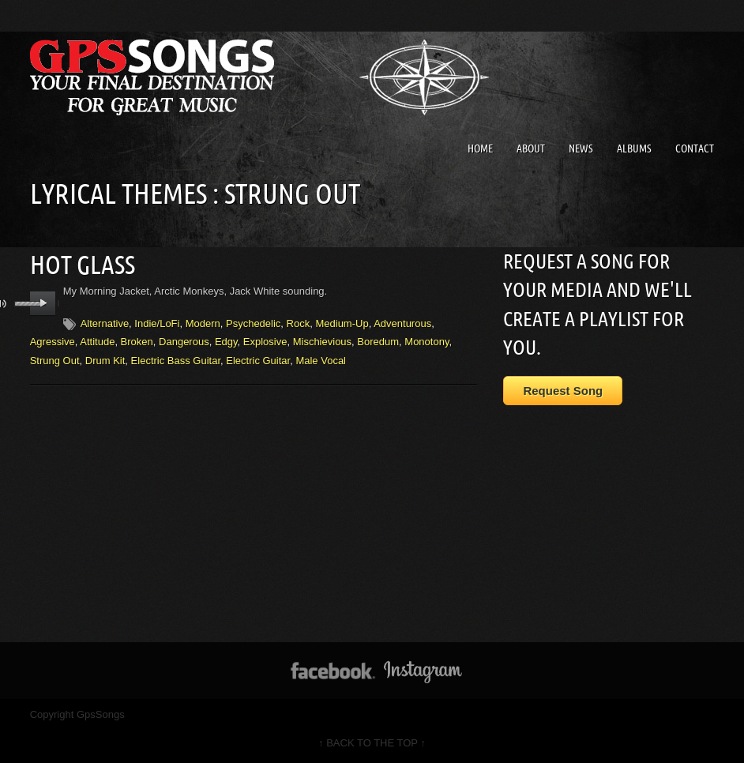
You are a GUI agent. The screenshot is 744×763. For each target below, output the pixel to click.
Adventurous (402, 323)
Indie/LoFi (156, 323)
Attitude (97, 342)
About (531, 148)
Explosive (265, 342)
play (43, 303)
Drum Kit (105, 360)
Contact (694, 148)
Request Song (563, 390)
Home (480, 148)
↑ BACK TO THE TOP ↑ (372, 743)
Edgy (226, 342)
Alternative (105, 323)
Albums (634, 148)
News (581, 148)
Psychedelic (253, 323)
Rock (298, 323)
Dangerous (184, 342)
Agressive (52, 342)
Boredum (378, 342)
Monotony (426, 342)
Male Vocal (320, 360)
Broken (137, 342)
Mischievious (322, 342)
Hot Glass (82, 264)
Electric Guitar (258, 360)
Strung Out (55, 360)
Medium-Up (341, 323)
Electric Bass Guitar (175, 360)
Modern (203, 323)
